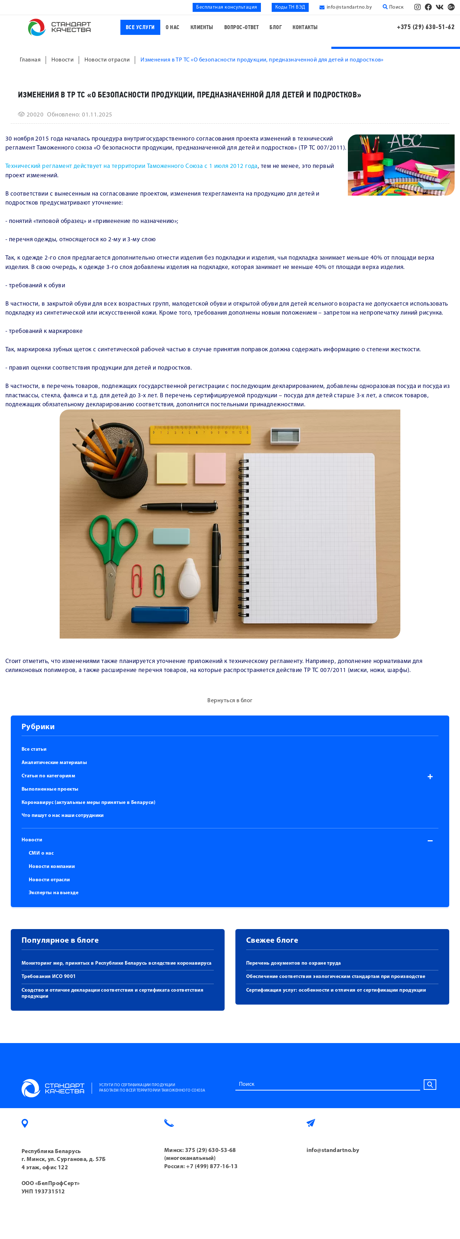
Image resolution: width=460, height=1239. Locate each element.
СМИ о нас (41, 853)
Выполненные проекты (50, 789)
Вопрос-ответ (241, 27)
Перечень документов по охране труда (293, 963)
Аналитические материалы (54, 762)
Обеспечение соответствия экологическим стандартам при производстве (336, 976)
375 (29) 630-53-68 (210, 1150)
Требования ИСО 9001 (49, 976)
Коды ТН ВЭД (290, 7)
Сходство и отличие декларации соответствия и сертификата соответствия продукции (112, 993)
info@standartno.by (349, 7)
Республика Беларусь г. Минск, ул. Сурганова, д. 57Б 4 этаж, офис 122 (64, 1160)
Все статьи (34, 749)
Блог (276, 27)
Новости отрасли (49, 880)
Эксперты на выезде (53, 893)
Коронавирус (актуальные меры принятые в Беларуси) (88, 802)
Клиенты (201, 27)
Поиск (393, 7)
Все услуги (140, 27)
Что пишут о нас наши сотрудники (63, 815)
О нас (173, 27)
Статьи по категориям (48, 776)
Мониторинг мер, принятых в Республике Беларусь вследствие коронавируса (117, 963)
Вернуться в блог (229, 701)
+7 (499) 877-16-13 (212, 1167)
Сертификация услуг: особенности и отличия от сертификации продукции (336, 990)
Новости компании (52, 866)
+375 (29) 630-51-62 (426, 27)
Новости (32, 840)
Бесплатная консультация (226, 7)
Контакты (305, 27)
